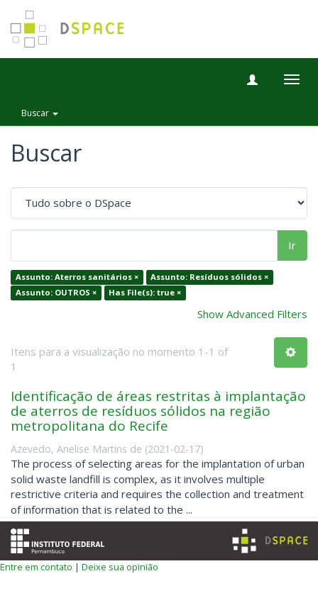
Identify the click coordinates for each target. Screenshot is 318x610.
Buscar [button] (39, 113)
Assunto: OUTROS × (56, 292)
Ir (292, 245)
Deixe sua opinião (120, 566)
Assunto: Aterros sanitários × (77, 277)
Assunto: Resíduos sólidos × (209, 277)
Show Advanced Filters (252, 314)
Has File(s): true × (145, 292)
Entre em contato (36, 566)
